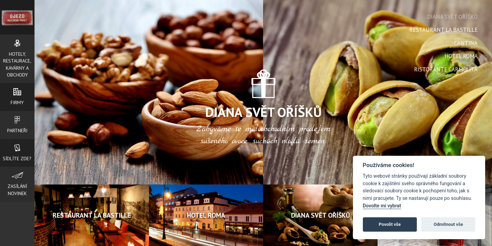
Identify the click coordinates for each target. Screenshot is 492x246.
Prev (203, 106)
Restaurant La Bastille (443, 29)
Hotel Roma (461, 56)
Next (322, 106)
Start (260, 146)
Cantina (466, 43)
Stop (266, 146)
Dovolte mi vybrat (382, 206)
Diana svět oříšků (452, 16)
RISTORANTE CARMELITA (446, 69)
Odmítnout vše (448, 224)
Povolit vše (390, 224)
